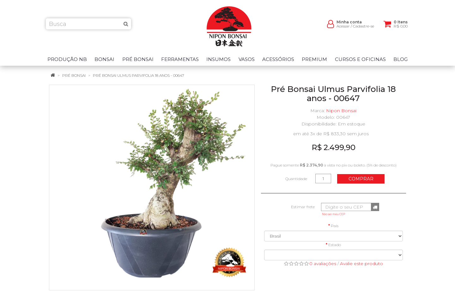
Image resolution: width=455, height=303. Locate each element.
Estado (334, 244)
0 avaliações (322, 263)
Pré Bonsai (74, 75)
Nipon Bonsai (341, 110)
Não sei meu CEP (333, 214)
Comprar (361, 179)
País (334, 225)
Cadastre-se (363, 28)
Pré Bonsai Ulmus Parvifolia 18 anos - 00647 (138, 75)
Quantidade (296, 178)
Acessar (343, 28)
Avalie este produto (361, 263)
